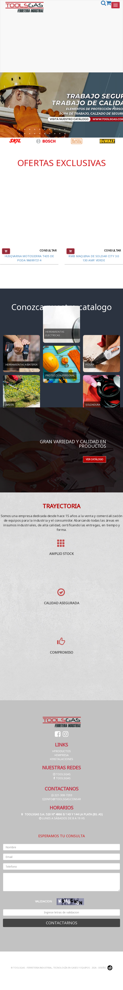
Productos (61, 751)
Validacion (43, 901)
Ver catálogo (81, 453)
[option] (15, 141)
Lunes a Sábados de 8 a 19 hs (61, 818)
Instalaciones (61, 759)
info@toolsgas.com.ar (61, 799)
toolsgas (61, 774)
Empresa (61, 755)
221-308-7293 (61, 795)
